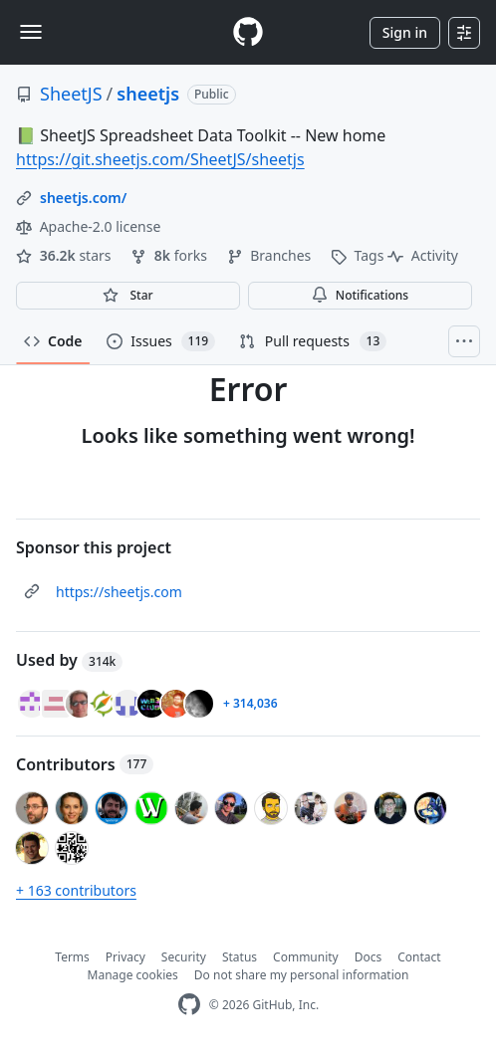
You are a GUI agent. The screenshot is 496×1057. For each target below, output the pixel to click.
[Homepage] (248, 32)
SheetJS (71, 94)
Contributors (84, 764)
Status (239, 957)
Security (183, 957)
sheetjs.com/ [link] (83, 197)
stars (65, 255)
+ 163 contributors (76, 890)
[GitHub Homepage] (189, 1004)
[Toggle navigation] (31, 32)
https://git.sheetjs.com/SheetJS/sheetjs (160, 159)
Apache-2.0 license (88, 226)
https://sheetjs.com (119, 591)
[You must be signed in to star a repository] (128, 296)
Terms (72, 957)
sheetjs (148, 94)
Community (306, 957)
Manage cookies (133, 974)
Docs (368, 957)
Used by (69, 660)
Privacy (125, 957)
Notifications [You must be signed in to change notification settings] (360, 295)
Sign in (404, 32)
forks (170, 255)
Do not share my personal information (301, 974)
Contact (418, 957)
